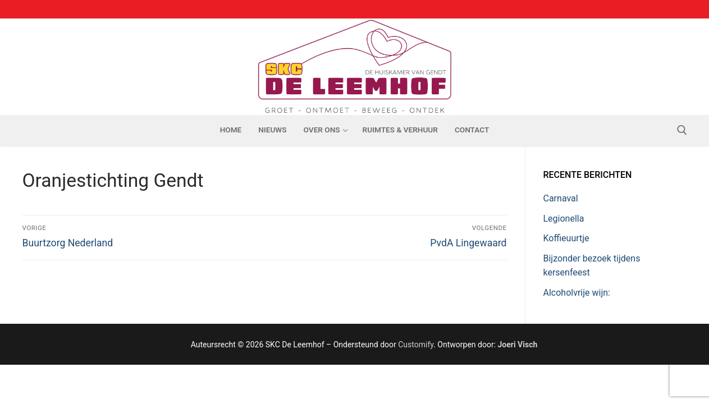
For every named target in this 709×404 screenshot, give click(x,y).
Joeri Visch (518, 344)
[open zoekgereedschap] (682, 130)
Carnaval (560, 198)
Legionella (563, 218)
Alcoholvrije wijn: (576, 292)
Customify (415, 344)
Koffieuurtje (566, 238)
